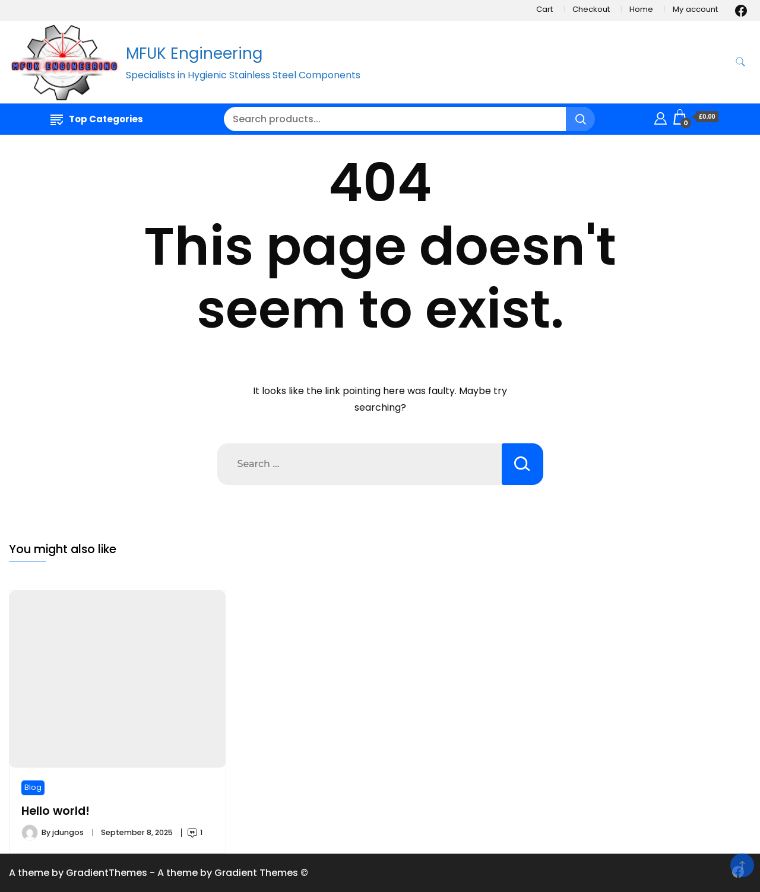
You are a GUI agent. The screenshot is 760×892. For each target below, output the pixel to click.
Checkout (591, 9)
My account (695, 9)
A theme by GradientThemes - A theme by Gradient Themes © (158, 873)
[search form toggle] (740, 62)
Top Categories (96, 119)
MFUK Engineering (194, 53)
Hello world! (55, 811)
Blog (33, 787)
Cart (544, 9)
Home (641, 9)
